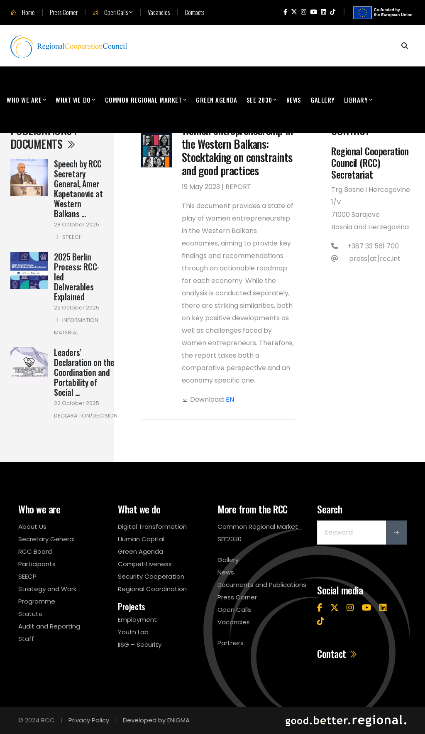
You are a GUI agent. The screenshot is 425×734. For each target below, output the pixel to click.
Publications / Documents (44, 137)
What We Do (73, 99)
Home (22, 12)
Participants (37, 564)
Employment (137, 619)
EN (230, 399)
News (293, 99)
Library (356, 99)
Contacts (194, 12)
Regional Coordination (152, 588)
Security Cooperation (151, 576)
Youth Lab (133, 632)
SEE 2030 (259, 99)
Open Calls (110, 12)
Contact (337, 654)
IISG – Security (139, 644)
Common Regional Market (143, 99)
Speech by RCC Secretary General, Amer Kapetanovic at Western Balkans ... (78, 188)
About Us (32, 526)
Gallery (322, 99)
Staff (26, 638)
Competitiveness (145, 564)
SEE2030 (229, 539)
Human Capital (141, 539)
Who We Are (24, 99)
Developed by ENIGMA (156, 720)
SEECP (27, 576)
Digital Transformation (152, 526)
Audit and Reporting (49, 626)
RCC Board (35, 551)
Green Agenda (216, 99)
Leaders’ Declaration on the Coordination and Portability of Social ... (84, 372)
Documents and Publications (261, 584)
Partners (230, 642)
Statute (30, 613)
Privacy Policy (88, 720)
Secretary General (46, 539)
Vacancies (159, 12)
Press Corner (64, 12)
